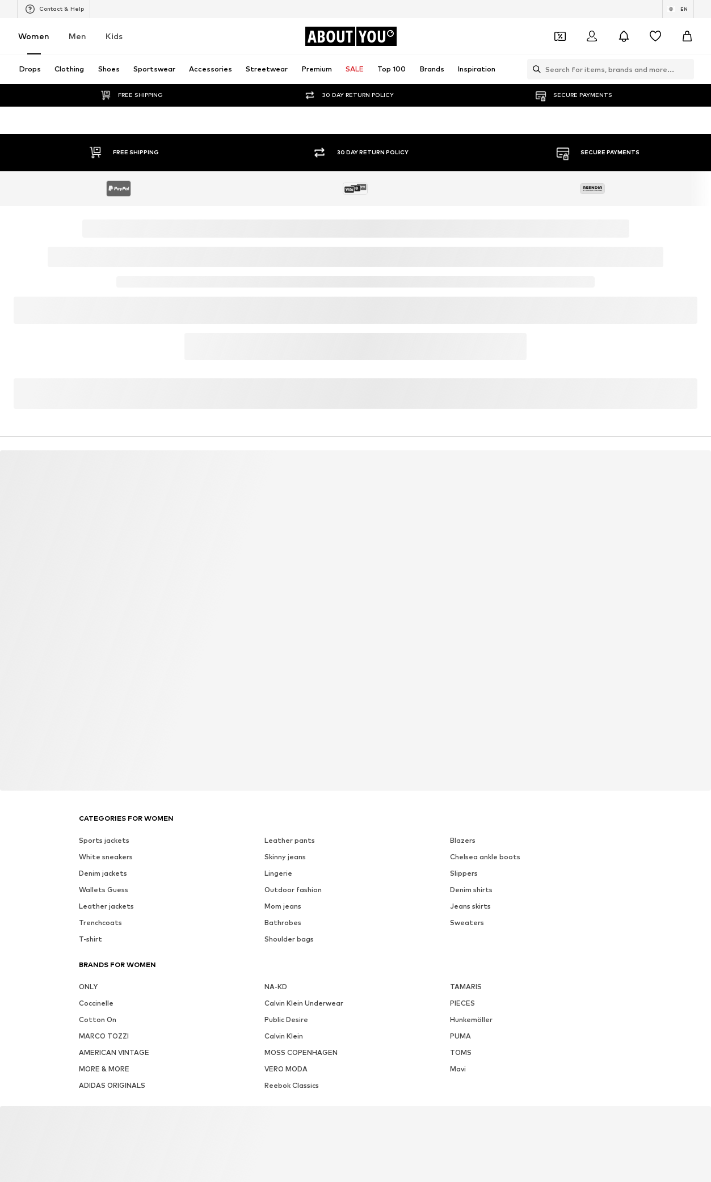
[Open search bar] (534, 69)
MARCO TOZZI (104, 1036)
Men (77, 36)
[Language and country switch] (678, 9)
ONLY (88, 986)
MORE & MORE (104, 1069)
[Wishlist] (655, 36)
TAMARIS (466, 986)
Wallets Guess (103, 889)
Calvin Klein (283, 1036)
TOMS (461, 1052)
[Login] (592, 36)
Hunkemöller (471, 1019)
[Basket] (687, 36)
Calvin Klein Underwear (303, 1003)
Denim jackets (103, 873)
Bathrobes (282, 922)
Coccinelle (96, 1003)
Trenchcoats (100, 922)
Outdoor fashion (293, 889)
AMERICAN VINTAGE (114, 1052)
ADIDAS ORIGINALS (112, 1085)
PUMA (460, 1036)
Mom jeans (282, 906)
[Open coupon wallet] (560, 36)
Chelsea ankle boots (485, 856)
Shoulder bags (289, 939)
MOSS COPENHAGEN (301, 1052)
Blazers (463, 840)
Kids (114, 36)
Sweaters (467, 922)
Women (33, 36)
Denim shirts (471, 889)
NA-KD (275, 986)
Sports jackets (104, 840)
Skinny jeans (285, 856)
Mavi (458, 1069)
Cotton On (97, 1019)
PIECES (462, 1003)
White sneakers (106, 856)
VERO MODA (286, 1069)
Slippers (464, 873)
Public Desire (286, 1019)
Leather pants (289, 840)
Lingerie (278, 873)
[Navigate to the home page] (350, 36)
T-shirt (90, 939)
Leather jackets (106, 906)
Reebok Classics (291, 1085)
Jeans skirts (470, 906)
